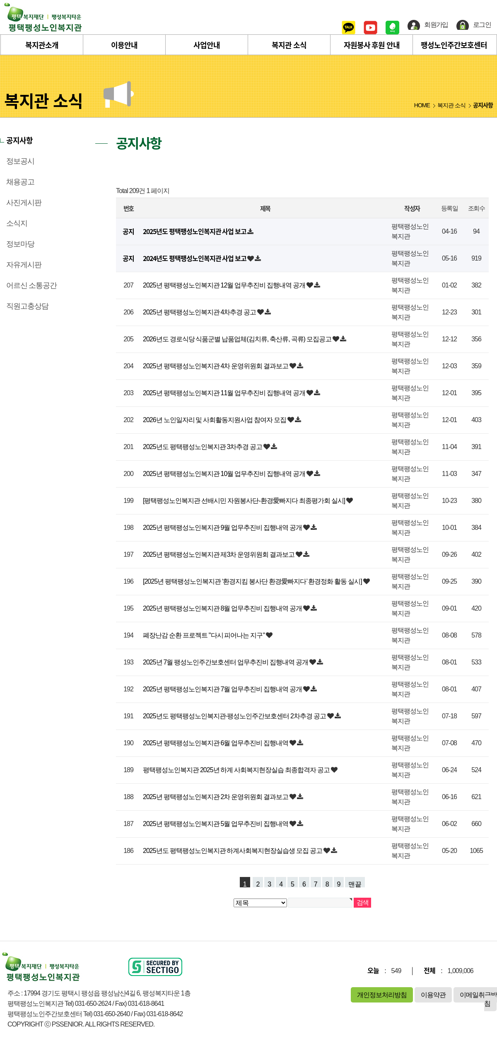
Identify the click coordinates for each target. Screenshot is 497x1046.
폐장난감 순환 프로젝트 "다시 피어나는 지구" (204, 635)
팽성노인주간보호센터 (454, 45)
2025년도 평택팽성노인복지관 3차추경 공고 (203, 446)
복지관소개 (41, 45)
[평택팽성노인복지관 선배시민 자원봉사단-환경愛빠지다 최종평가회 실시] (244, 500)
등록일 (449, 208)
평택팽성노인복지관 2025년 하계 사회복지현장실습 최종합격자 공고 (237, 769)
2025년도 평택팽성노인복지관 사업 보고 (195, 231)
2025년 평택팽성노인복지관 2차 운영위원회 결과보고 (216, 796)
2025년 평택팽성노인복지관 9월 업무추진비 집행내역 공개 (223, 527)
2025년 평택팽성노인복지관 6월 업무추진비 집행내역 (216, 742)
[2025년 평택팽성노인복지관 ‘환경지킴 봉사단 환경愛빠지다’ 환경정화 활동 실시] (253, 581)
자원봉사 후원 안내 (372, 45)
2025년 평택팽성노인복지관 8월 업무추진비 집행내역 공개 (223, 608)
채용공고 (20, 182)
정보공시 (20, 161)
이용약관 (433, 994)
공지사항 (19, 140)
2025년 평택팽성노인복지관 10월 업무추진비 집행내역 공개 (224, 473)
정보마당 (20, 244)
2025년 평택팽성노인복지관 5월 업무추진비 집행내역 (216, 823)
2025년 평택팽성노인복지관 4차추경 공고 (200, 312)
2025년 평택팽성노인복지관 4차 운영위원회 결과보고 (216, 366)
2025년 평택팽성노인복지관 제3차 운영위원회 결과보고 (219, 554)
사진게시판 (23, 202)
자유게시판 (23, 265)
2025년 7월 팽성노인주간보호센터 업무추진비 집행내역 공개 (226, 662)
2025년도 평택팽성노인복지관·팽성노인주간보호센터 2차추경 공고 (235, 716)
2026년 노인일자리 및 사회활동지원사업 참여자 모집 (215, 419)
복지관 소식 (289, 45)
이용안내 (124, 45)
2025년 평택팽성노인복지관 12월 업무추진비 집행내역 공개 (224, 285)
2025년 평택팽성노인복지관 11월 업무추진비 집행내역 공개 (224, 392)
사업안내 (206, 45)
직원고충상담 (27, 306)
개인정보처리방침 (382, 994)
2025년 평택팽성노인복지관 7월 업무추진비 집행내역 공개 (223, 689)
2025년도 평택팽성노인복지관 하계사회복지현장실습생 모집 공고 (233, 850)
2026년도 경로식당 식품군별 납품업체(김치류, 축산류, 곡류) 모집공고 (238, 339)
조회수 (476, 208)
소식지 (16, 223)
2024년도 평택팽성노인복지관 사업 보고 (195, 258)
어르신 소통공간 (31, 285)
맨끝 (355, 884)
